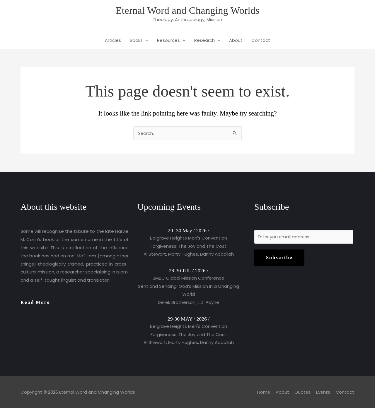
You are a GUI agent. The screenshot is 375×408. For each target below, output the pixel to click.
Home (262, 392)
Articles (113, 41)
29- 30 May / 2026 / (189, 230)
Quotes (302, 392)
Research (204, 41)
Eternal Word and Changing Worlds (188, 10)
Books (136, 41)
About (236, 41)
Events (323, 392)
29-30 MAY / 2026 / (188, 319)
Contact (260, 41)
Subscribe (279, 258)
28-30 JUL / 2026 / (188, 270)
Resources (168, 41)
